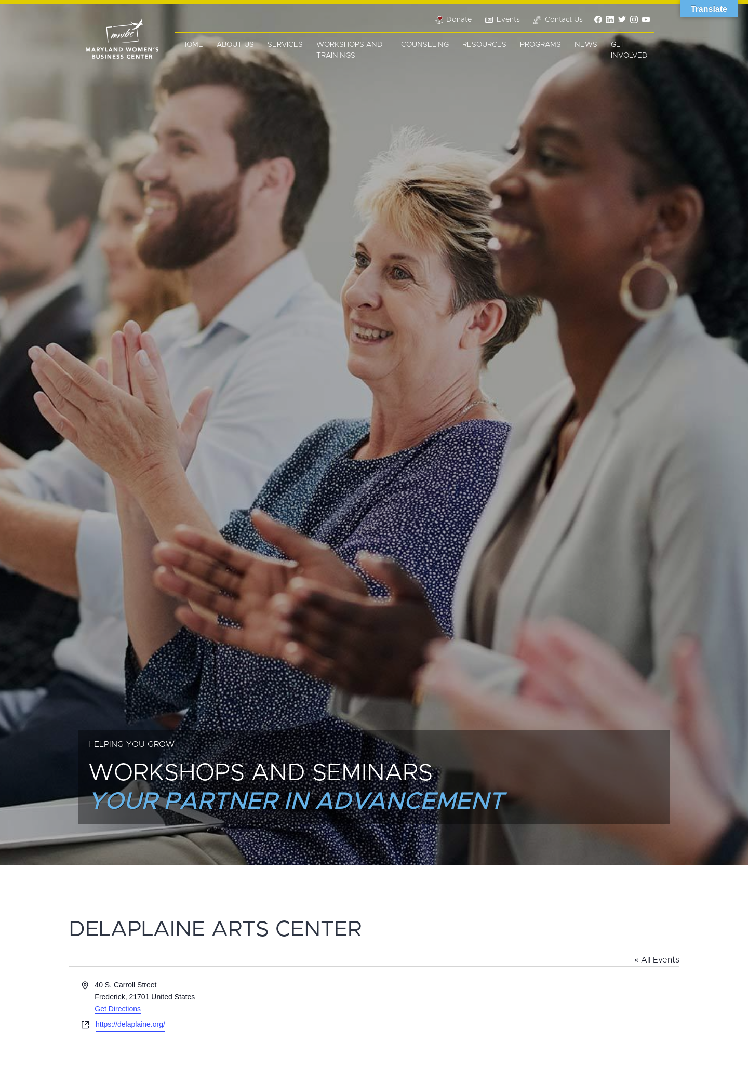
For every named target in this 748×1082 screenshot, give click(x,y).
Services (285, 44)
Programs (540, 44)
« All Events (656, 960)
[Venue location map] (525, 1018)
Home (192, 44)
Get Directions (118, 1009)
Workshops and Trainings (349, 50)
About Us (235, 44)
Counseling (425, 44)
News (586, 44)
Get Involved (629, 50)
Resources (484, 44)
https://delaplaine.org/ (130, 1024)
